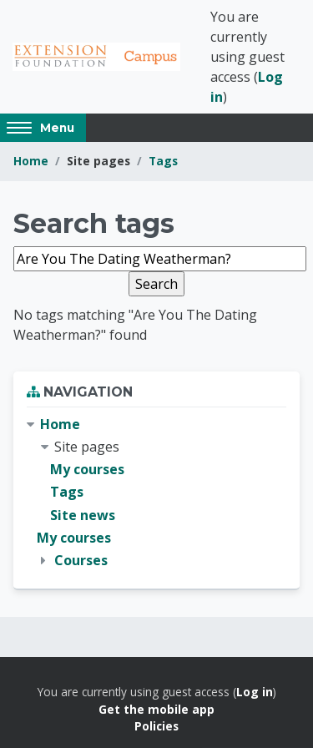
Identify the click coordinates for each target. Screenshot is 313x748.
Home (30, 161)
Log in (254, 692)
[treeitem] (156, 493)
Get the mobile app (156, 709)
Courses (81, 560)
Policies (156, 726)
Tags (163, 161)
